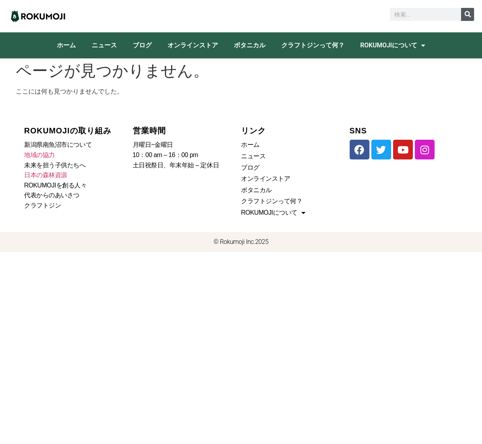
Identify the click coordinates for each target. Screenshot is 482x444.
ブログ (142, 45)
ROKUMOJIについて (392, 45)
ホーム (66, 45)
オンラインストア (193, 45)
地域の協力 (39, 155)
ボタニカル (249, 45)
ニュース (104, 45)
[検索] (467, 14)
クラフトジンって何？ (313, 45)
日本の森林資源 (45, 175)
